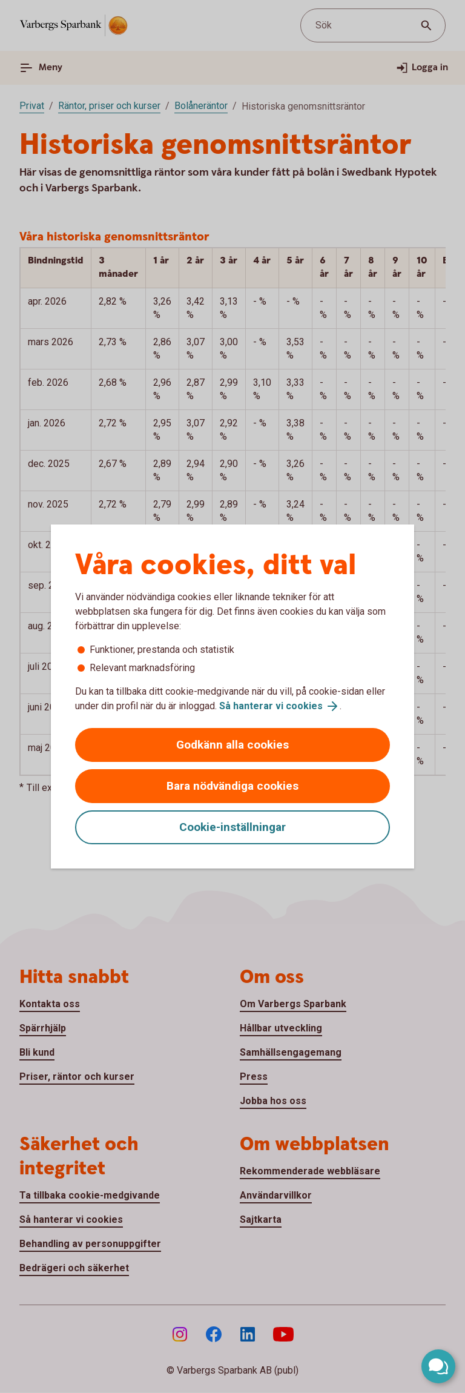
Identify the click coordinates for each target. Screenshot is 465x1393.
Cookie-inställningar (232, 827)
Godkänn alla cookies (232, 745)
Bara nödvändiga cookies (232, 786)
